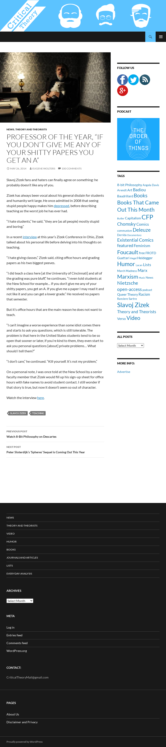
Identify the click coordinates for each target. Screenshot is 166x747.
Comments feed (17, 643)
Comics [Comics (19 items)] (142, 224)
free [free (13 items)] (142, 253)
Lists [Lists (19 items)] (147, 264)
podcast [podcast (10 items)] (147, 290)
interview (30, 237)
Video (10, 533)
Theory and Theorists (31, 129)
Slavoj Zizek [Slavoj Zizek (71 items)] (133, 304)
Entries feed (14, 635)
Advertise (123, 372)
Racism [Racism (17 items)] (144, 294)
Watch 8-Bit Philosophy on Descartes (55, 433)
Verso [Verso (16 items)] (121, 318)
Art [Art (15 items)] (129, 190)
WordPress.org (16, 651)
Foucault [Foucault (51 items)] (127, 252)
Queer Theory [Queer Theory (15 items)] (127, 294)
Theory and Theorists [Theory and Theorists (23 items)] (136, 311)
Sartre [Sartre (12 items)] (133, 298)
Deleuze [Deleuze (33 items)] (142, 230)
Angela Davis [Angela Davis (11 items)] (151, 185)
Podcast (124, 111)
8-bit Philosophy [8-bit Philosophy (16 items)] (129, 185)
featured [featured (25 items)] (125, 245)
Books (11, 549)
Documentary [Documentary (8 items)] (134, 235)
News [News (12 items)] (149, 277)
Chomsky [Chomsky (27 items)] (126, 224)
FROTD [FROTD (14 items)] (150, 253)
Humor (11, 541)
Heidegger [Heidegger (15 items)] (145, 258)
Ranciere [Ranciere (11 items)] (122, 298)
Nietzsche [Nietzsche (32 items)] (127, 283)
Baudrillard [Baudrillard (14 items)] (125, 196)
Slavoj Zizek (18, 413)
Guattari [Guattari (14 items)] (123, 258)
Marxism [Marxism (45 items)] (127, 276)
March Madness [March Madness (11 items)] (127, 271)
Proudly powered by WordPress (24, 741)
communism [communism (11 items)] (124, 230)
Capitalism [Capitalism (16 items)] (133, 218)
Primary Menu (161, 37)
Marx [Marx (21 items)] (142, 270)
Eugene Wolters (43, 168)
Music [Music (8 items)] (142, 277)
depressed (61, 206)
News (10, 129)
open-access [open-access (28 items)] (129, 289)
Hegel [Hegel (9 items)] (133, 258)
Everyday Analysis (19, 573)
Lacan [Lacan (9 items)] (139, 265)
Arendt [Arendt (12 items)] (122, 190)
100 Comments (71, 168)
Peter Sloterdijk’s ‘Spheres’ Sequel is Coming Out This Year (55, 449)
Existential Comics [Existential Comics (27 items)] (135, 240)
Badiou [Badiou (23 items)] (139, 189)
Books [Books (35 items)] (140, 195)
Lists (9, 565)
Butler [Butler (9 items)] (120, 218)
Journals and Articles (22, 557)
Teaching (38, 413)
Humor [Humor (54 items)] (126, 263)
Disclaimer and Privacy (22, 722)
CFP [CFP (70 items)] (147, 217)
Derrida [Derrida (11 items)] (122, 235)
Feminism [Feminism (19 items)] (142, 245)
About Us (12, 714)
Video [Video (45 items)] (133, 317)
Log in (10, 627)
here (40, 398)
